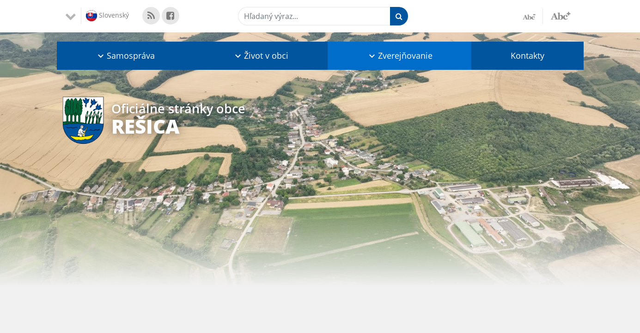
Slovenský (107, 15)
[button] (125, 56)
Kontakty (527, 55)
